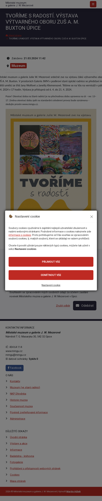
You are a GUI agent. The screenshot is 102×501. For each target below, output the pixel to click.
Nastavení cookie (51, 285)
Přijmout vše (51, 261)
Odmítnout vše (51, 275)
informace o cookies (20, 235)
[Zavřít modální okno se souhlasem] (91, 216)
